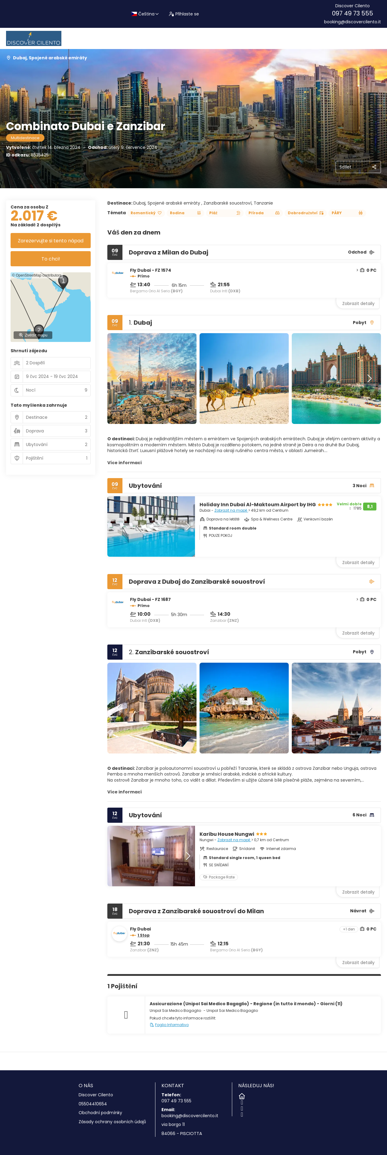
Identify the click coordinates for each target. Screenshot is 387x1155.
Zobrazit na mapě (231, 510)
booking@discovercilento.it (352, 22)
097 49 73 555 (352, 13)
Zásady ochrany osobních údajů (112, 1122)
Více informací (124, 463)
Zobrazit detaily (358, 303)
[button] (119, 378)
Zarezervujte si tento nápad (50, 240)
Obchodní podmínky (100, 1113)
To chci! (50, 258)
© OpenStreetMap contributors (36, 275)
